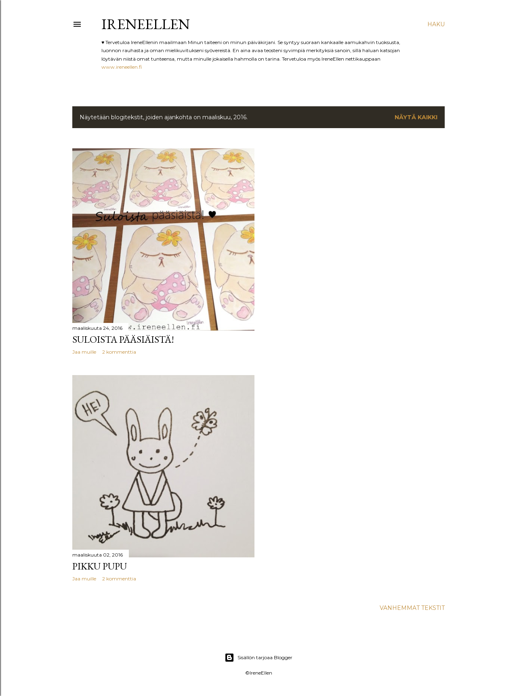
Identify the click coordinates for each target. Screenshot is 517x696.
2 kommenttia (119, 352)
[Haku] (436, 24)
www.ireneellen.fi (121, 67)
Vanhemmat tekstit (412, 608)
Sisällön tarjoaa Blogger (258, 657)
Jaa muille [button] (84, 352)
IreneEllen (145, 24)
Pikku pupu (99, 566)
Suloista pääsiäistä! (123, 339)
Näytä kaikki (416, 117)
